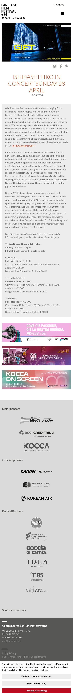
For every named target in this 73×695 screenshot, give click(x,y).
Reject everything (36, 683)
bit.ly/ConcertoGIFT (23, 145)
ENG (61, 4)
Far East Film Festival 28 (10, 10)
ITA (55, 4)
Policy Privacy (9, 653)
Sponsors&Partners (14, 610)
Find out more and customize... (36, 676)
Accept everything (36, 690)
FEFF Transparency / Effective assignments (24, 656)
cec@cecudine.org (11, 640)
